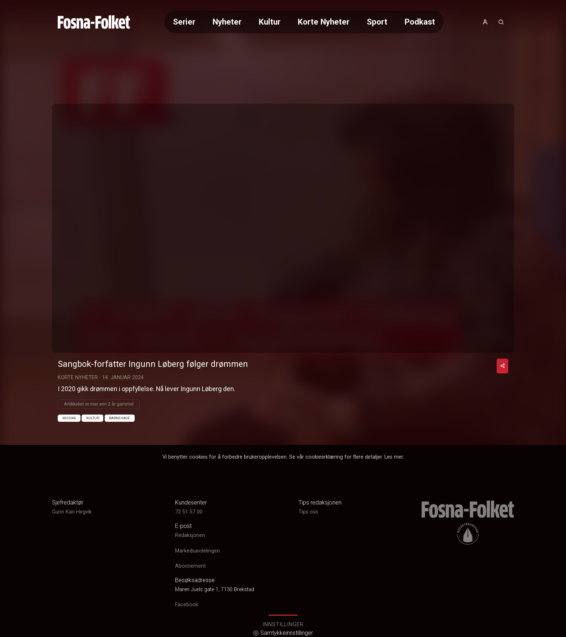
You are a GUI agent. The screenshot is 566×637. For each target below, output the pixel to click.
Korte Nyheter (323, 21)
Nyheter (227, 21)
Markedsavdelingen (197, 551)
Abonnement (190, 566)
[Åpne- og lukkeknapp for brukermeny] (485, 22)
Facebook (186, 605)
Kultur (269, 21)
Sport (377, 21)
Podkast (420, 21)
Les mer (393, 457)
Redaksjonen (190, 536)
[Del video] (502, 366)
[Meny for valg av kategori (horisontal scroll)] (304, 21)
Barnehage (119, 418)
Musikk (69, 418)
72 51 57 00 (189, 512)
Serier (184, 21)
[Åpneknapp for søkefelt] (501, 22)
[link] (94, 22)
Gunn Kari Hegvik (72, 512)
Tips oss (308, 512)
